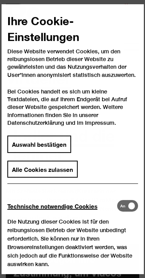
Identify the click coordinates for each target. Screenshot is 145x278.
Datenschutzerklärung (35, 130)
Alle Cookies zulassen (42, 176)
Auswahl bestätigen (39, 151)
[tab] (62, 213)
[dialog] (72, 139)
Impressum (99, 130)
